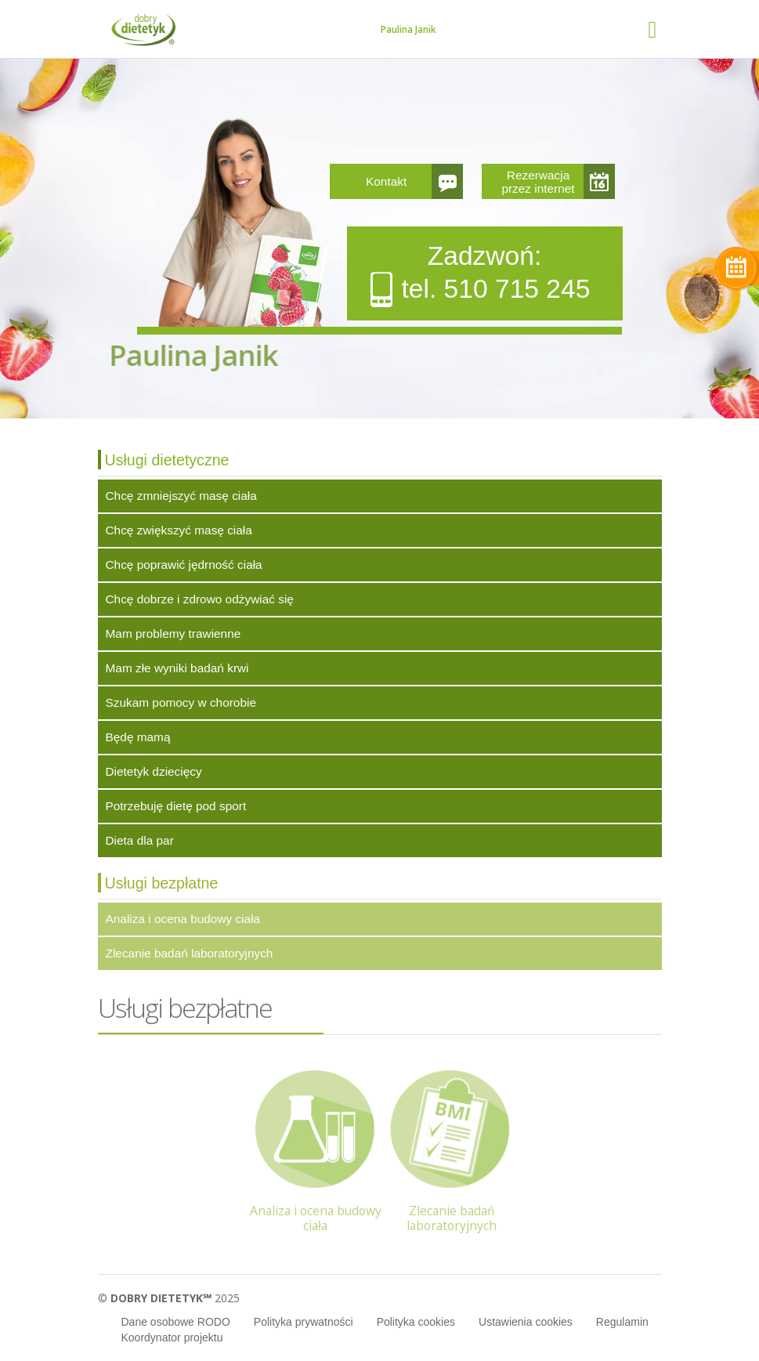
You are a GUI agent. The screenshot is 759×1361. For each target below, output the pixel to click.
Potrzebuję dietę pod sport (176, 806)
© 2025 (169, 1297)
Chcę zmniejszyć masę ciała (181, 495)
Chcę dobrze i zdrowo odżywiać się (200, 599)
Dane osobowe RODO (175, 1322)
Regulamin (622, 1322)
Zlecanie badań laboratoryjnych (189, 953)
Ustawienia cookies (526, 1322)
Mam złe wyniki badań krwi (177, 668)
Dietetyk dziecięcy (154, 771)
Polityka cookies (416, 1322)
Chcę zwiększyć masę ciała (179, 530)
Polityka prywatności (303, 1322)
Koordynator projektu (172, 1337)
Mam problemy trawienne (173, 633)
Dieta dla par (140, 840)
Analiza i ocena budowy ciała (183, 918)
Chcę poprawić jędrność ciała (184, 564)
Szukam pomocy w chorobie (181, 702)
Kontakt (386, 181)
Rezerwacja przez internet (537, 181)
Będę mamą (138, 737)
